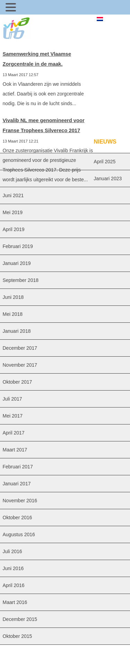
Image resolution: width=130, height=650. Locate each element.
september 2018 (21, 280)
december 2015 (20, 619)
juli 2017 (12, 399)
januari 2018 (17, 331)
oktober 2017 (17, 382)
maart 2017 (15, 449)
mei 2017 (13, 416)
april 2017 (14, 433)
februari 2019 (18, 246)
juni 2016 (13, 568)
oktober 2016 (17, 517)
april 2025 (104, 161)
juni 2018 (13, 297)
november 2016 (20, 500)
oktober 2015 (17, 636)
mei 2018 (13, 314)
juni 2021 (13, 195)
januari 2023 (108, 178)
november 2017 (20, 365)
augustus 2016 (19, 534)
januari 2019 (17, 263)
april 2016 (14, 585)
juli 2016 (12, 551)
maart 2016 (15, 602)
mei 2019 (13, 212)
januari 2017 (17, 483)
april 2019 (14, 229)
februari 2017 (18, 466)
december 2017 (20, 348)
